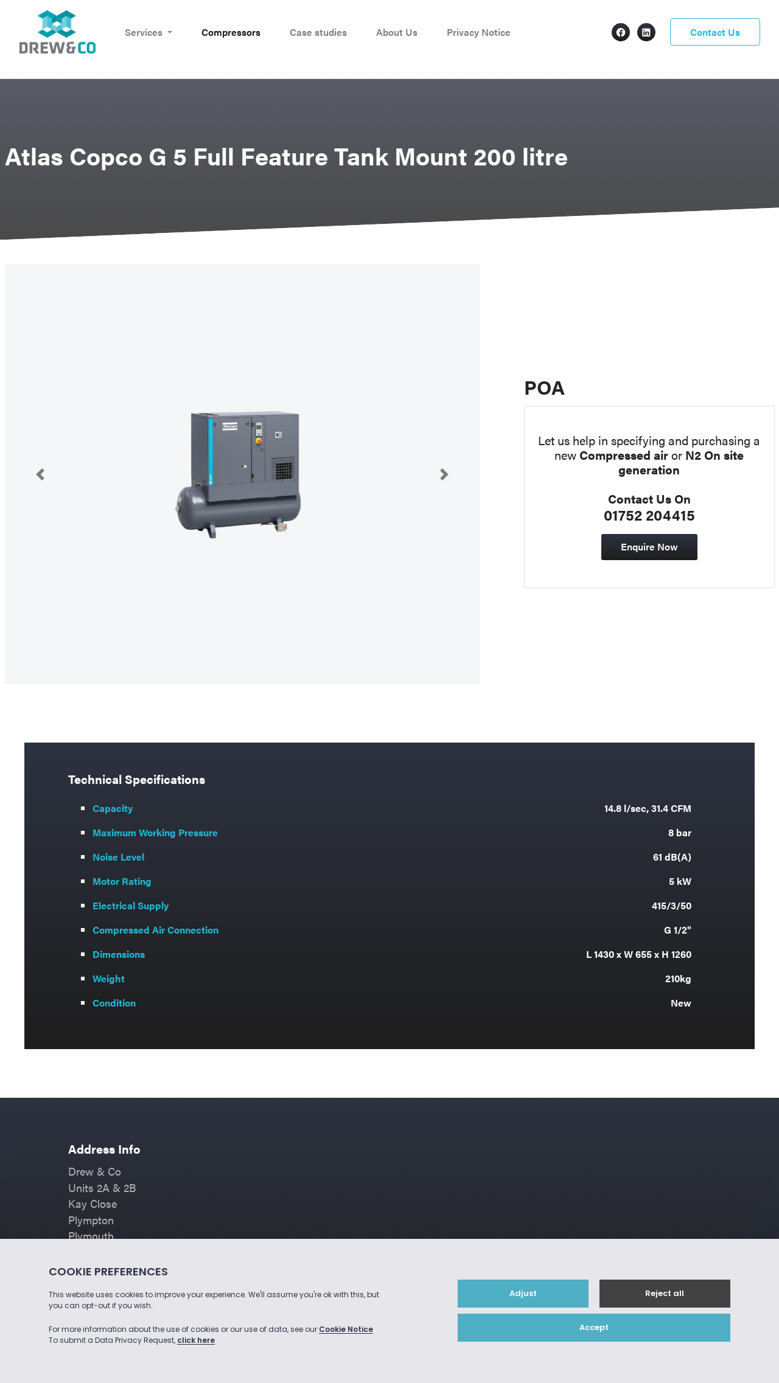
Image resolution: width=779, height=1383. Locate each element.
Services (145, 32)
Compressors (230, 32)
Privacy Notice (479, 32)
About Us (396, 32)
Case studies (318, 32)
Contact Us (715, 32)
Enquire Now (649, 546)
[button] (40, 474)
